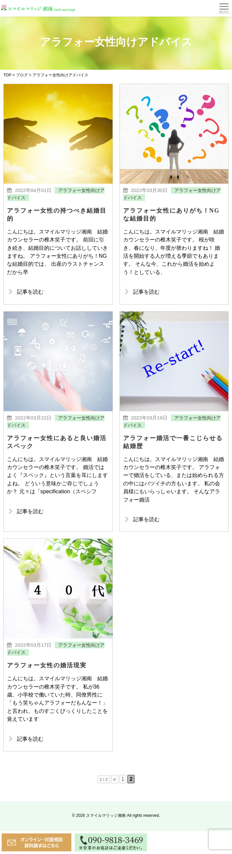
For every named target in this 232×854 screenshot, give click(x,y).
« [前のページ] (114, 802)
